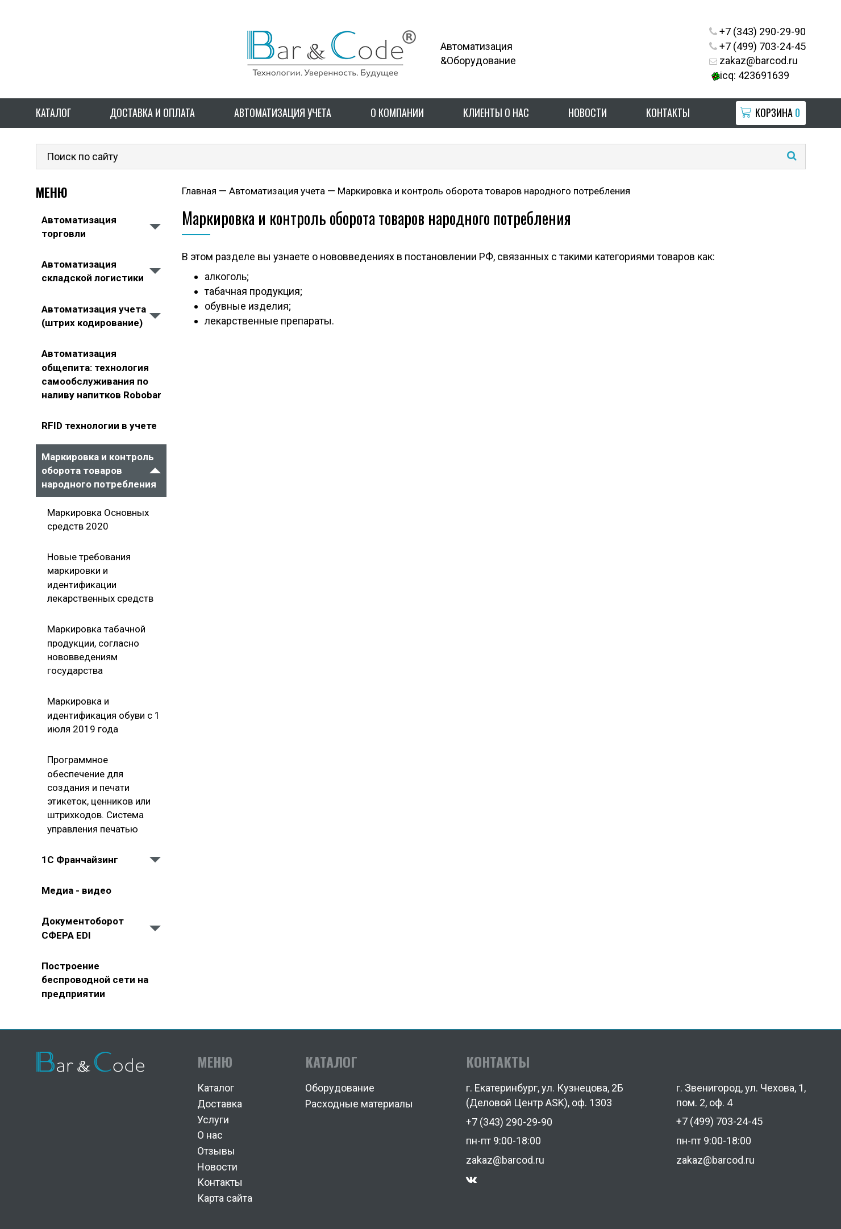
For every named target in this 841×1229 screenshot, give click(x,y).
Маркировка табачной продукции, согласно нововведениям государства (96, 649)
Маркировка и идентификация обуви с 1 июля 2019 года (103, 715)
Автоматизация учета (282, 112)
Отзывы (216, 1151)
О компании (397, 112)
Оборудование (339, 1088)
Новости (587, 112)
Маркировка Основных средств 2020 (98, 519)
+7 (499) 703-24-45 (757, 46)
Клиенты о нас (496, 112)
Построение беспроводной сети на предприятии (94, 979)
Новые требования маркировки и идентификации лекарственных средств (100, 577)
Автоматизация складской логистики (92, 271)
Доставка (219, 1104)
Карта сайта (224, 1198)
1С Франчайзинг (79, 859)
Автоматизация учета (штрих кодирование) (93, 315)
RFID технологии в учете (99, 425)
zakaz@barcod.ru (753, 60)
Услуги (213, 1120)
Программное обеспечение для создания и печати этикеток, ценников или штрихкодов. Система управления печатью (99, 794)
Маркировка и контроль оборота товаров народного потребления (98, 470)
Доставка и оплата (152, 112)
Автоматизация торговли (78, 226)
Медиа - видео (76, 890)
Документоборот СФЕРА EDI (82, 927)
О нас (210, 1135)
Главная (199, 191)
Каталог (53, 112)
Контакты (668, 112)
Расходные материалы (359, 1104)
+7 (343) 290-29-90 (757, 32)
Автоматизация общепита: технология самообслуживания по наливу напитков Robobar (101, 374)
